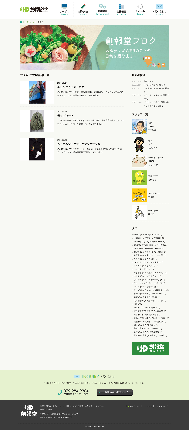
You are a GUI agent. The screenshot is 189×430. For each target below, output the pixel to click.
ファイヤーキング (154, 280)
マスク (137, 287)
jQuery (150, 241)
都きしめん (148, 81)
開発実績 (102, 9)
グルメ (149, 273)
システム (138, 280)
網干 (136, 325)
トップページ (28, 22)
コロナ (137, 276)
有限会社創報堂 (34, 9)
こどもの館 (158, 255)
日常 (136, 314)
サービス (64, 9)
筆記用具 (159, 321)
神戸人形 (146, 321)
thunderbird (148, 245)
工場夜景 (159, 311)
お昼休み (159, 252)
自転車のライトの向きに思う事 (156, 90)
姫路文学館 (139, 311)
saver (136, 245)
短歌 (136, 321)
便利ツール (158, 293)
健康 (136, 297)
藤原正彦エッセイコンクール (146, 328)
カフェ (153, 269)
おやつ (137, 252)
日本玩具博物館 (151, 314)
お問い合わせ (159, 9)
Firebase (137, 238)
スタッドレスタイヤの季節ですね (156, 97)
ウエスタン (151, 266)
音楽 (144, 335)
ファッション (139, 283)
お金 (146, 255)
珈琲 (164, 318)
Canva (156, 234)
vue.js (146, 248)
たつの (137, 259)
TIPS (160, 245)
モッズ (137, 290)
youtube (157, 248)
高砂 (162, 335)
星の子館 (138, 318)
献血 (155, 318)
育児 (144, 325)
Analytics (136, 234)
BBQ (147, 234)
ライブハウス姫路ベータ (155, 290)
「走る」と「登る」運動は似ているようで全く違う (156, 104)
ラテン (137, 293)
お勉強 (147, 252)
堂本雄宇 (152, 300)
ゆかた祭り (139, 262)
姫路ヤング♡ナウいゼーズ (145, 307)
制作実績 (83, 9)
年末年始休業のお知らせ (154, 85)
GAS (148, 238)
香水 (153, 335)
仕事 (146, 293)
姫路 (136, 304)
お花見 (137, 255)
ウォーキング (139, 269)
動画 (155, 297)
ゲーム (161, 273)
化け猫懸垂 (139, 300)
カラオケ (138, 273)
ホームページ (156, 283)
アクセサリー (154, 262)
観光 (144, 332)
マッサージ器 (150, 287)
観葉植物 (155, 332)
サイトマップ (162, 406)
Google (158, 238)
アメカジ (138, 266)
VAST (136, 248)
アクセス (148, 406)
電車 (136, 335)
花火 (153, 325)
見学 (136, 332)
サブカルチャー (151, 276)
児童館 (145, 297)
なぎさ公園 (149, 259)
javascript (138, 241)
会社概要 (121, 9)
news (160, 241)
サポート (140, 9)
